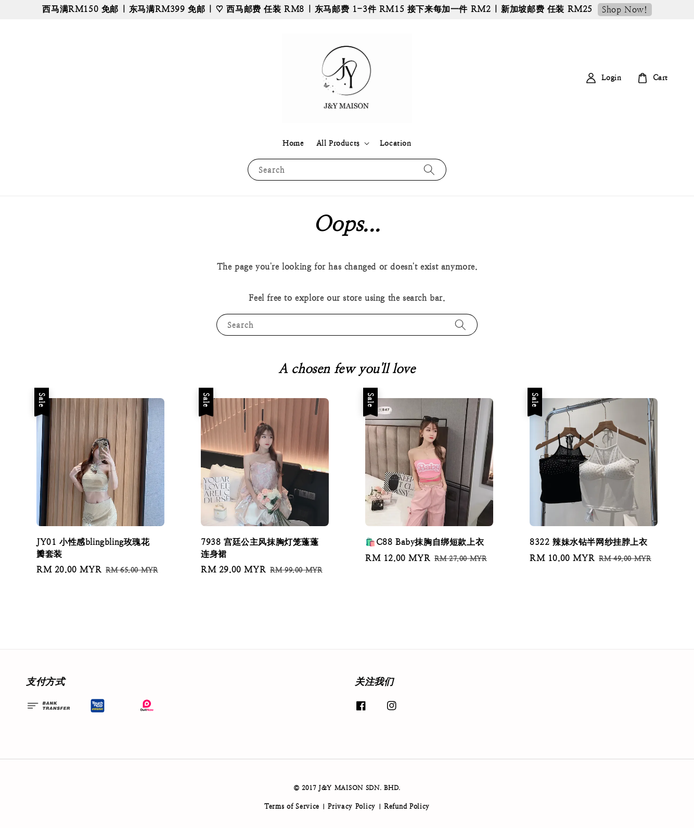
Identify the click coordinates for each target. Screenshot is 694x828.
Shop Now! (624, 10)
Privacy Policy (352, 806)
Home (292, 143)
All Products (337, 143)
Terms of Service (291, 806)
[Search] (429, 169)
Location (396, 143)
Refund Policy (407, 806)
